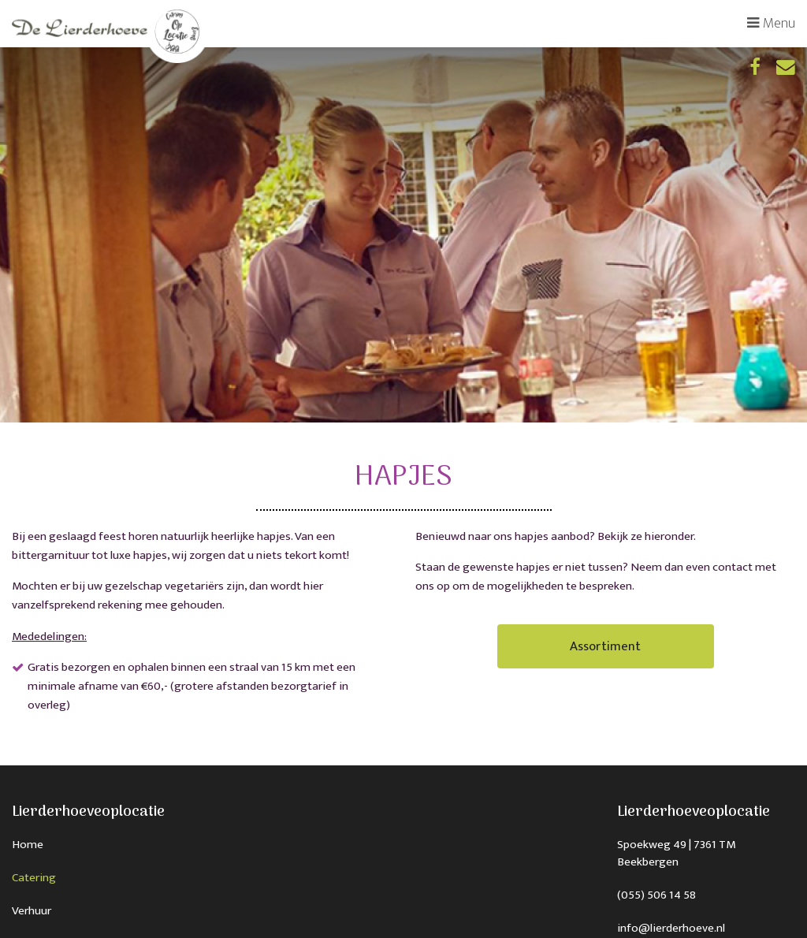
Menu (771, 23)
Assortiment (606, 646)
